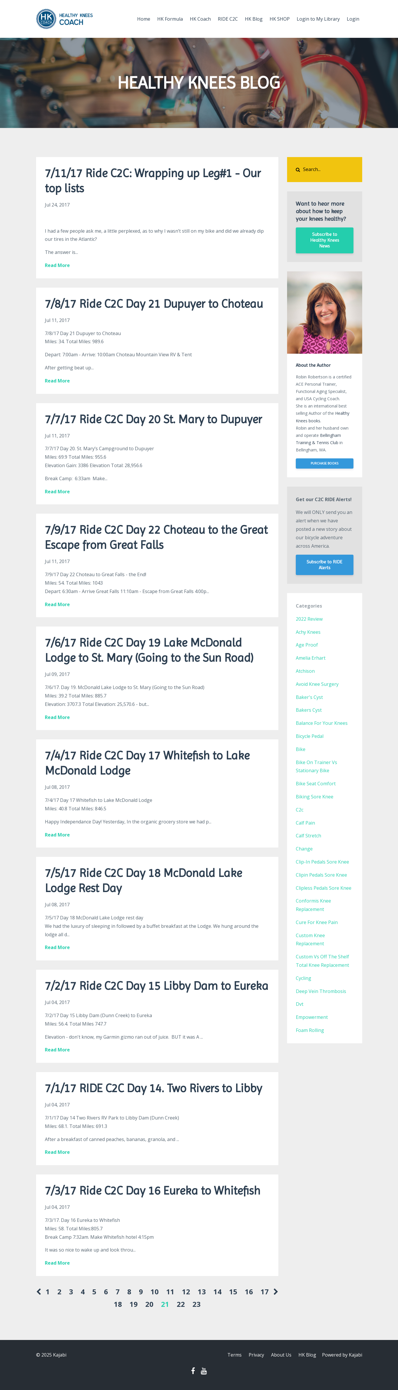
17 (265, 1291)
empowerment (312, 1017)
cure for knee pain (317, 922)
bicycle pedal (309, 736)
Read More (57, 265)
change (304, 849)
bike (300, 749)
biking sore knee (314, 796)
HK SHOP (280, 19)
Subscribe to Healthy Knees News (324, 240)
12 (186, 1291)
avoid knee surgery (317, 684)
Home (143, 19)
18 (118, 1304)
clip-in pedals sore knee (322, 862)
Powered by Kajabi (342, 1355)
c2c (299, 810)
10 (155, 1291)
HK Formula (170, 19)
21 (165, 1304)
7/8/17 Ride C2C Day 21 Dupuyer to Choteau (154, 304)
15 (233, 1291)
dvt (299, 1004)
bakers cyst (309, 710)
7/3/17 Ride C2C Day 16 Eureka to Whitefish (152, 1190)
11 (170, 1291)
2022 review (309, 619)
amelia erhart (311, 658)
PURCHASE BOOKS (324, 463)
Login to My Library (318, 19)
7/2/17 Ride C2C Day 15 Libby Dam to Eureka (156, 986)
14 (217, 1291)
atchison (305, 671)
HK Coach (200, 19)
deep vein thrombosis (321, 991)
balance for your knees (322, 723)
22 (181, 1304)
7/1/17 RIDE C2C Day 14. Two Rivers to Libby (153, 1088)
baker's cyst (309, 697)
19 (134, 1304)
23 (196, 1304)
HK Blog (254, 19)
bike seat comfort (316, 783)
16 (249, 1291)
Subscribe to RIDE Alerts (324, 564)
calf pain (305, 823)
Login (353, 19)
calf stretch (308, 835)
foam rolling (310, 1030)
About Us (281, 1355)
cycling (303, 978)
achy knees (308, 632)
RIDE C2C (228, 19)
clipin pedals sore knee (321, 875)
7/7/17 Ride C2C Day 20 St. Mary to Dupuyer (153, 419)
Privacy (256, 1355)
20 (149, 1304)
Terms (234, 1355)
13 (202, 1291)
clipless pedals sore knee (323, 888)
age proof (307, 645)
